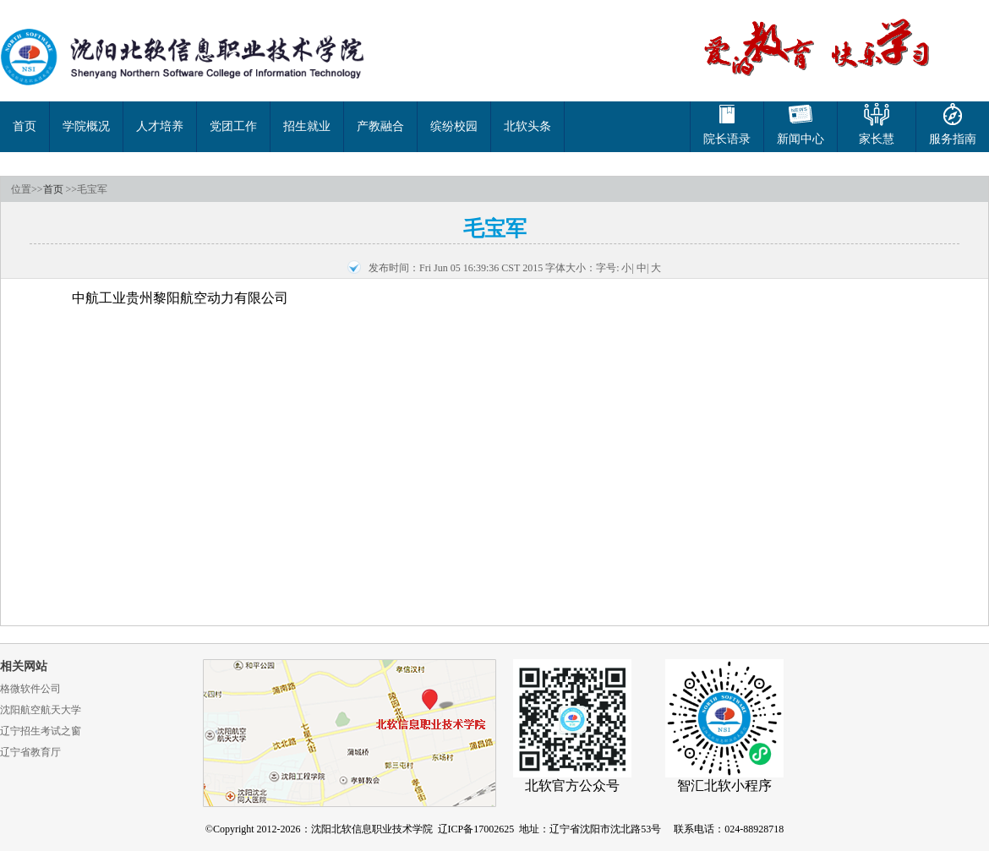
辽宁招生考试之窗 (40, 731)
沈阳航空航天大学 (40, 710)
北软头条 (527, 126)
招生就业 (307, 126)
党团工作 (233, 126)
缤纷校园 (454, 126)
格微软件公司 (30, 689)
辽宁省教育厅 (30, 752)
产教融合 (380, 126)
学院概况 (86, 126)
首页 (24, 126)
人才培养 (159, 126)
